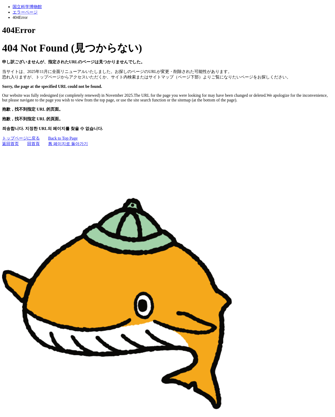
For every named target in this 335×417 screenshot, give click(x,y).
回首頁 (33, 143)
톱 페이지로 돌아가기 (68, 143)
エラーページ (25, 12)
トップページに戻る (21, 138)
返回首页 (10, 143)
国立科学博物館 (27, 6)
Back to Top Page (63, 138)
